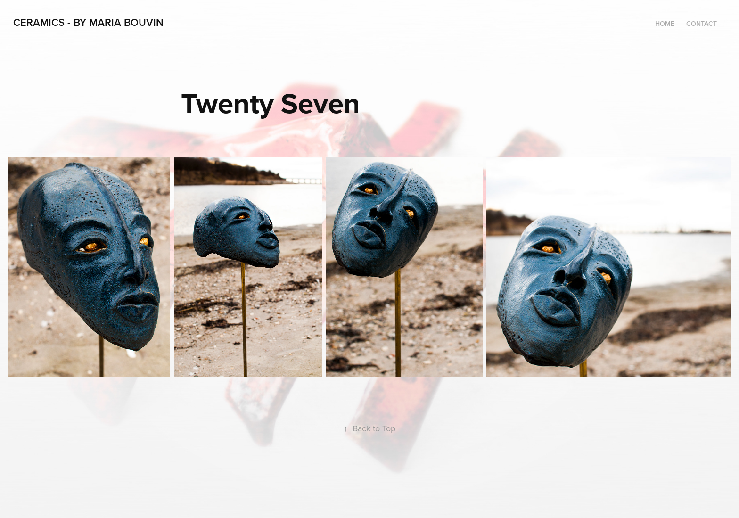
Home (664, 23)
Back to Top (369, 428)
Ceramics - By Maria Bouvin (88, 22)
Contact (701, 23)
